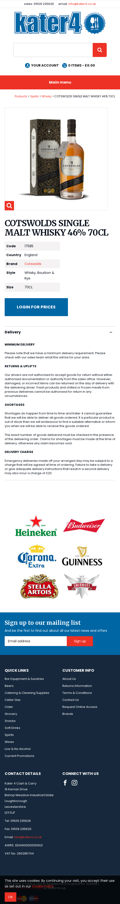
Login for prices (36, 307)
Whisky (47, 96)
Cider (9, 707)
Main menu (60, 82)
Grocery (11, 714)
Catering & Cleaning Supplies (27, 693)
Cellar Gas (13, 700)
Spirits (34, 96)
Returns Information (77, 686)
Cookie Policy (42, 886)
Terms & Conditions (77, 693)
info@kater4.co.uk (82, 4)
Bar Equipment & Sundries (24, 679)
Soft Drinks (12, 728)
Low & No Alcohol (18, 749)
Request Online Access (79, 707)
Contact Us (70, 700)
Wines (9, 742)
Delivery (58, 332)
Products (21, 96)
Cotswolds (33, 263)
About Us (69, 679)
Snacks (10, 721)
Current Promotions (19, 756)
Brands (67, 714)
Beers (9, 686)
